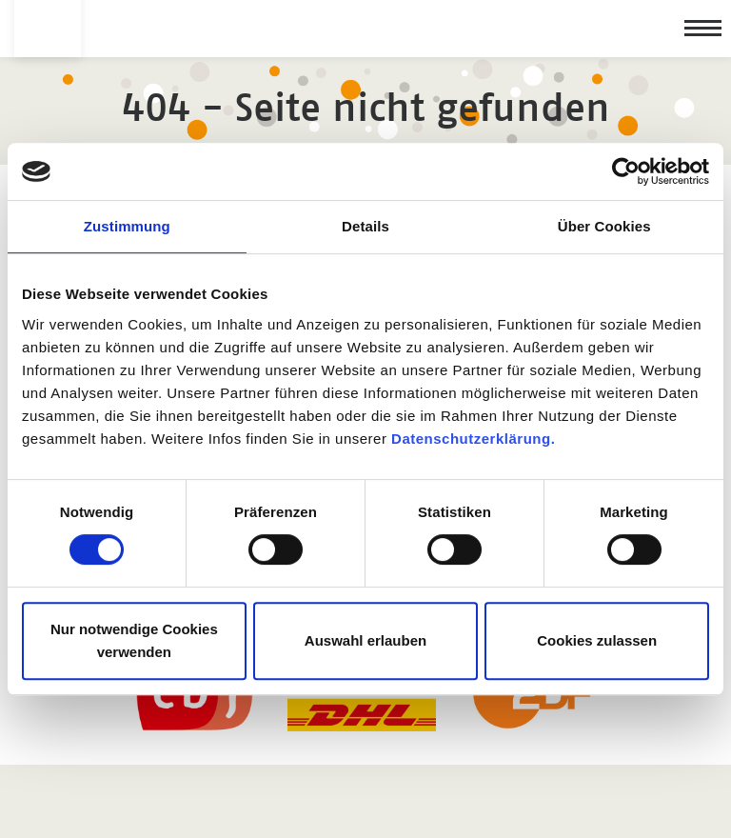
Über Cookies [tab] (604, 226)
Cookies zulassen (597, 640)
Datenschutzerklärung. (473, 438)
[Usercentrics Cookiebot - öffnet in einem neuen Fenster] (626, 171)
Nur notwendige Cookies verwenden (134, 640)
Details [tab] (365, 226)
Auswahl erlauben (365, 640)
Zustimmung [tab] (127, 226)
